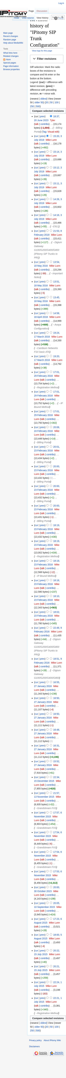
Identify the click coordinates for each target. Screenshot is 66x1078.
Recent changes (10, 36)
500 (38, 106)
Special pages (9, 63)
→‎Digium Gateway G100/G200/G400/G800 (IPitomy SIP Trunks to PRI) (48, 250)
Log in (61, 3)
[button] (46, 59)
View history (42, 18)
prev (42, 116)
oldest (43, 98)
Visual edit (53, 131)
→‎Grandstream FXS (45, 808)
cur (36, 136)
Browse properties (11, 69)
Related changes (10, 56)
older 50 (39, 102)
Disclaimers (34, 1046)
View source (28, 18)
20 (46, 102)
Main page (8, 33)
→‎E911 (55, 226)
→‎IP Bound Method (45, 576)
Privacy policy (35, 1040)
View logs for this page (42, 51)
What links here (10, 53)
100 (57, 102)
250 (32, 106)
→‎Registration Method (46, 387)
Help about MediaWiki (13, 43)
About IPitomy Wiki (52, 1040)
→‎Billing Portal (42, 442)
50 (51, 102)
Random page (9, 39)
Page (31, 11)
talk (37, 124)
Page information (11, 66)
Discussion (41, 11)
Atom (8, 59)
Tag (44, 131)
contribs (44, 124)
